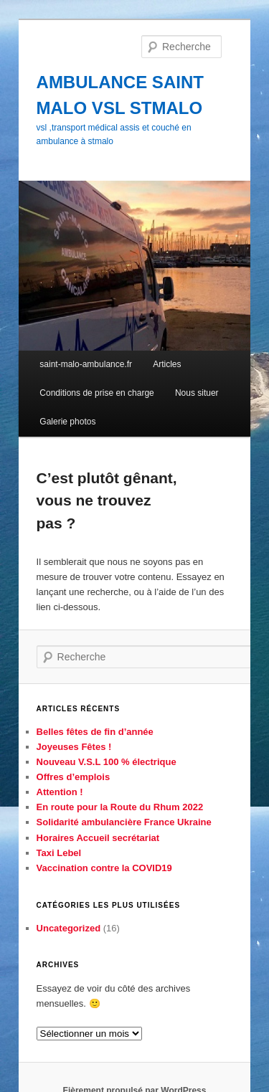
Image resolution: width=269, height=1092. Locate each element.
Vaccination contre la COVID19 (104, 868)
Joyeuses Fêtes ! (74, 746)
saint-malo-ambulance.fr (85, 364)
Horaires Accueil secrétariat (98, 837)
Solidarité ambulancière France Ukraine (124, 822)
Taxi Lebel (59, 853)
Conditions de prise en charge (96, 393)
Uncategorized (69, 928)
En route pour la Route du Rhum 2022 (120, 807)
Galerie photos (67, 422)
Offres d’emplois (73, 776)
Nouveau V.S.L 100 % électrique (106, 761)
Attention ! (60, 792)
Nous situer (197, 393)
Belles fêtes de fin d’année (95, 731)
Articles (167, 364)
